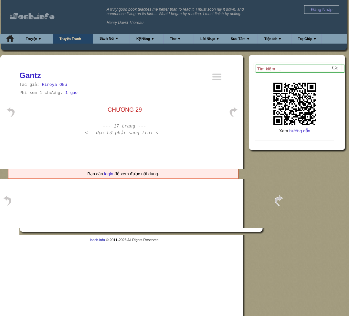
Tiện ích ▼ (273, 39)
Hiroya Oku (54, 84)
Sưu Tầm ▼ (240, 39)
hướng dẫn (299, 130)
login (108, 173)
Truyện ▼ (34, 39)
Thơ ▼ (175, 39)
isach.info (97, 240)
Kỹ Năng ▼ (145, 39)
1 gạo (71, 92)
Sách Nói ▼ (109, 38)
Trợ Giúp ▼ (307, 39)
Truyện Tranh (70, 39)
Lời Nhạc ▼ (209, 39)
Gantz (30, 75)
